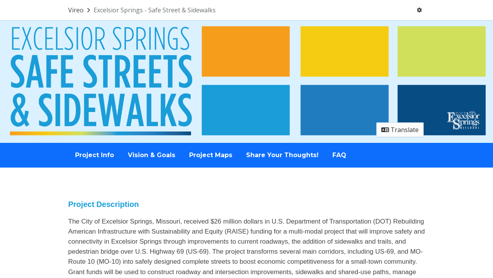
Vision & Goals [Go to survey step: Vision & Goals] (151, 155)
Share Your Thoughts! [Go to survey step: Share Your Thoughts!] (282, 155)
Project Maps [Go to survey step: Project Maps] (210, 155)
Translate (400, 129)
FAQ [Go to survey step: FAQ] (339, 155)
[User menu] (419, 10)
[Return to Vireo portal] (80, 10)
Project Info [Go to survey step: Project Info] (94, 155)
